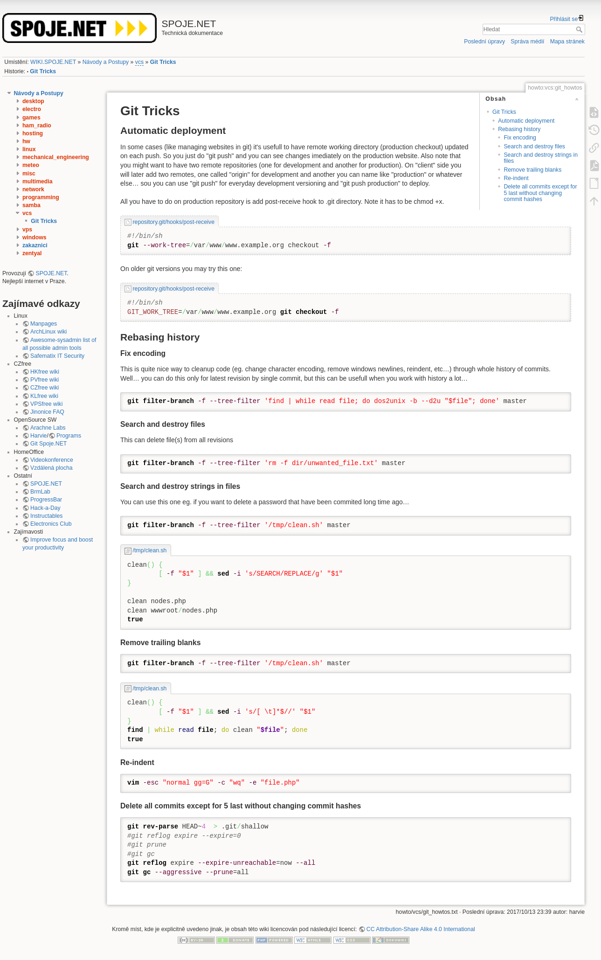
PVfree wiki (44, 379)
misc (28, 173)
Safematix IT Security (57, 356)
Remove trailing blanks (532, 170)
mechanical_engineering (55, 157)
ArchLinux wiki (48, 331)
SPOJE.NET (51, 273)
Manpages (43, 323)
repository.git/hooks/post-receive (173, 222)
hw (26, 141)
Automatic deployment (526, 121)
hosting (32, 133)
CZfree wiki (44, 387)
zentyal (32, 253)
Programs (68, 435)
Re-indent (516, 178)
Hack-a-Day (45, 508)
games (31, 117)
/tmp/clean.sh (150, 550)
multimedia (37, 181)
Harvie (38, 435)
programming (40, 197)
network (33, 189)
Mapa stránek (567, 41)
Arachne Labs (48, 427)
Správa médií (527, 41)
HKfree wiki (44, 372)
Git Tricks (163, 62)
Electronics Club (51, 524)
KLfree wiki (44, 396)
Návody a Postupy (106, 62)
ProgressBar (46, 499)
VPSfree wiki (46, 404)
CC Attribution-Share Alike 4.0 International (420, 929)
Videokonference (51, 460)
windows (34, 237)
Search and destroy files (534, 146)
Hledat (580, 29)
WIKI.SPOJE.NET (53, 62)
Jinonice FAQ (47, 412)
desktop (33, 101)
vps (27, 229)
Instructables (46, 516)
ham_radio (36, 125)
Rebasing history (519, 129)
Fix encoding (520, 137)
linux (29, 149)
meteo (30, 165)
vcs (139, 62)
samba (31, 205)
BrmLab (40, 491)
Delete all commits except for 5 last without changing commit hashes (540, 192)
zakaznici (35, 245)
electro (31, 109)
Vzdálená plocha (51, 468)
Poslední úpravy (484, 41)
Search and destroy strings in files (541, 158)
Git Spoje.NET (48, 443)
